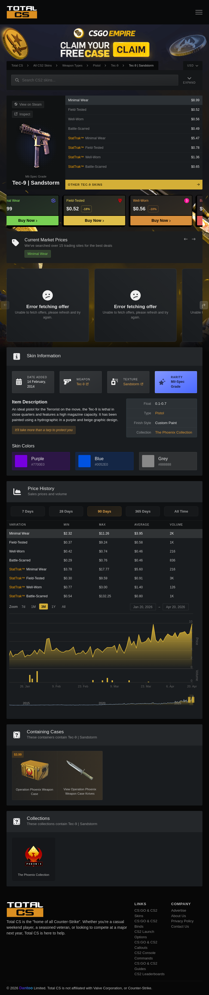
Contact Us (180, 926)
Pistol (97, 65)
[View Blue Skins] (84, 461)
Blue (99, 458)
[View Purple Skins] (21, 461)
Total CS (17, 65)
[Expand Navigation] (190, 80)
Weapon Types (72, 65)
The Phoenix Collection (173, 432)
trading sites (74, 246)
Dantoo (26, 988)
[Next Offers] (193, 239)
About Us (178, 916)
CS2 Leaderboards (149, 974)
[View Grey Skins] (148, 461)
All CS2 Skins (42, 65)
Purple (37, 458)
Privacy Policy (182, 921)
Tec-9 (114, 65)
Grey (163, 458)
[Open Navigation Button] (198, 12)
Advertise (178, 910)
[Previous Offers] (185, 239)
